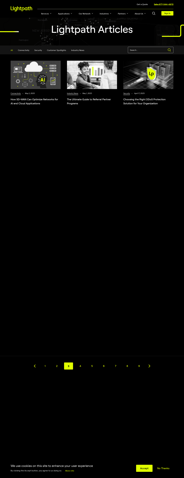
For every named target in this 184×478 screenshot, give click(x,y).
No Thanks (163, 468)
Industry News (77, 50)
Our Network (84, 13)
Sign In (167, 13)
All (12, 50)
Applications (64, 13)
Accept (144, 468)
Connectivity (23, 50)
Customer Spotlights (56, 50)
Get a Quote (142, 4)
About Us (139, 13)
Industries (104, 13)
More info (69, 470)
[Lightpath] (21, 8)
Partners (121, 13)
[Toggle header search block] (153, 13)
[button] (50, 13)
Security (38, 50)
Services (45, 13)
